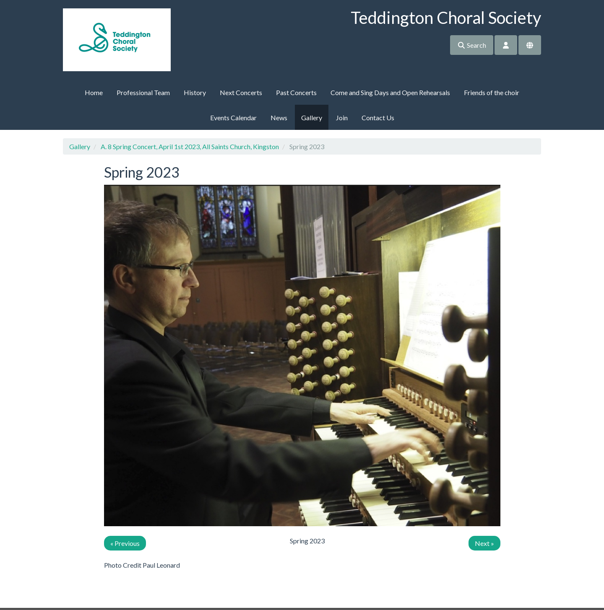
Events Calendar (233, 117)
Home (94, 92)
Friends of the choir (491, 92)
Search (471, 45)
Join (342, 117)
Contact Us (378, 117)
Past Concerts (296, 92)
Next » (484, 543)
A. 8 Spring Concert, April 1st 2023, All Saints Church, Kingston (190, 146)
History (195, 92)
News (279, 117)
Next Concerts (241, 92)
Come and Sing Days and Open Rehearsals (390, 92)
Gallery (311, 117)
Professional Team (143, 92)
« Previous (125, 543)
